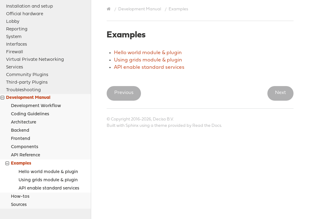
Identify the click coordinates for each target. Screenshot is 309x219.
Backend (20, 92)
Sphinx (132, 125)
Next (280, 92)
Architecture (23, 84)
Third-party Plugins (27, 44)
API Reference (25, 117)
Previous (123, 92)
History (14, 205)
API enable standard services (49, 150)
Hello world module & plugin (48, 133)
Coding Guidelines (30, 76)
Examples (18, 126)
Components (24, 108)
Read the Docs (206, 125)
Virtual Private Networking (35, 21)
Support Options (23, 189)
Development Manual (25, 60)
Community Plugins (27, 36)
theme (160, 125)
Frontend (20, 100)
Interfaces (16, 6)
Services (14, 29)
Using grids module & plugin (48, 142)
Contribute (17, 197)
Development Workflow (36, 67)
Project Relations (24, 174)
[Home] (109, 9)
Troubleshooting (23, 52)
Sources (19, 166)
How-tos (20, 158)
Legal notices (20, 182)
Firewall (14, 14)
